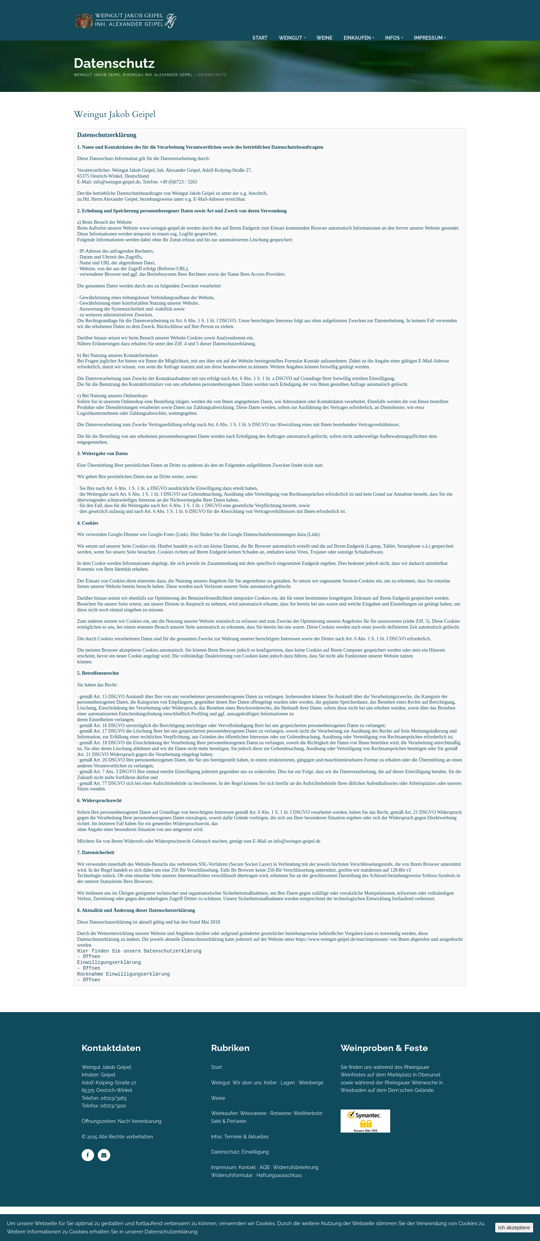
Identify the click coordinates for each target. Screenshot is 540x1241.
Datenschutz (225, 1186)
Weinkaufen (224, 1147)
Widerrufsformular (232, 1209)
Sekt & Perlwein (228, 1155)
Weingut (220, 1117)
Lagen (288, 1117)
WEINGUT (292, 37)
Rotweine (280, 1147)
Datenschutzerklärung (171, 1232)
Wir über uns (246, 1117)
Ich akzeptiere (514, 1228)
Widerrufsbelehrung (296, 1202)
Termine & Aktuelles (246, 1171)
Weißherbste (307, 1147)
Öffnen (91, 991)
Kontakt (247, 1202)
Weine (218, 1132)
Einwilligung (255, 1186)
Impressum (223, 1202)
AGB (264, 1202)
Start (216, 1101)
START (260, 37)
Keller (270, 1117)
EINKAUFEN (359, 37)
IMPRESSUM (429, 37)
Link (181, 551)
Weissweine (253, 1147)
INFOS (394, 37)
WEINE (324, 37)
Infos (216, 1171)
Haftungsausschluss (279, 1209)
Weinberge (311, 1117)
